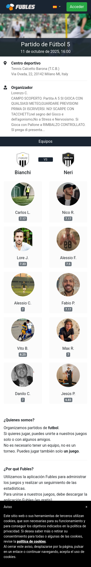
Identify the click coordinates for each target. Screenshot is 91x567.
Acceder (77, 6)
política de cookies (31, 541)
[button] (57, 7)
